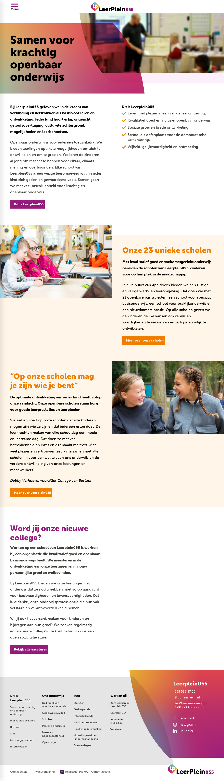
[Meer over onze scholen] (143, 340)
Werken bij (118, 696)
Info (77, 696)
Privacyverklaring (44, 771)
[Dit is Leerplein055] (27, 204)
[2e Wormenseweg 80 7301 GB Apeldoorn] (190, 705)
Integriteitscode (83, 715)
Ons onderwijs (53, 696)
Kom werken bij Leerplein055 (119, 704)
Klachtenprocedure (85, 722)
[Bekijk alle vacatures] (29, 649)
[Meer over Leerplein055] (31, 492)
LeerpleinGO (118, 712)
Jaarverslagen (82, 745)
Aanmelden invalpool (117, 721)
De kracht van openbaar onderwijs (54, 704)
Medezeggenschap (21, 740)
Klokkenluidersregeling (88, 728)
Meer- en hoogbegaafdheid (53, 734)
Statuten (79, 702)
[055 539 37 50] (184, 691)
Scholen (47, 719)
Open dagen (49, 742)
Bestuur (15, 727)
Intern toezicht (19, 746)
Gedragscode (82, 709)
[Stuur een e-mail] (186, 697)
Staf (12, 733)
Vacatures (116, 729)
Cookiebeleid (18, 771)
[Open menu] (14, 6)
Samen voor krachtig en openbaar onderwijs (23, 711)
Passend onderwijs (53, 725)
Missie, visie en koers (22, 720)
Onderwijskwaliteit (53, 712)
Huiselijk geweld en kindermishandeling (86, 737)
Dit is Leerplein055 (20, 698)
